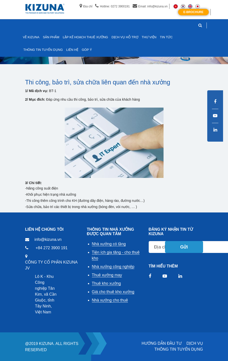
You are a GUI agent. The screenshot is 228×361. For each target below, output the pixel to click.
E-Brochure (193, 12)
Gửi (184, 247)
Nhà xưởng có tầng (109, 244)
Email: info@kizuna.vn (150, 6)
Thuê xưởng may (107, 275)
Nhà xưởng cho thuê (110, 300)
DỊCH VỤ (195, 343)
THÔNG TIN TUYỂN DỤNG (178, 349)
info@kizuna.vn (48, 239)
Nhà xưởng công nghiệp (113, 267)
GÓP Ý (87, 50)
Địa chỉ (86, 6)
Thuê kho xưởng (106, 283)
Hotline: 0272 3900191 (112, 6)
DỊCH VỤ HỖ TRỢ (124, 37)
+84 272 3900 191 (51, 248)
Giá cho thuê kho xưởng (113, 292)
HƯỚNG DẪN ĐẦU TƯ (162, 343)
